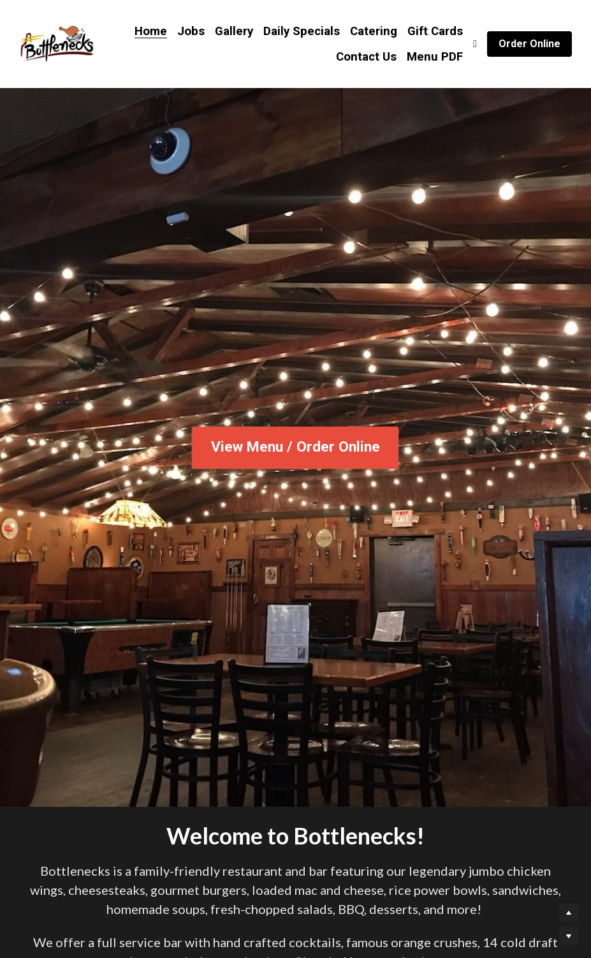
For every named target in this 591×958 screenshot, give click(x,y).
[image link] (56, 43)
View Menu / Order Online (295, 448)
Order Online (529, 44)
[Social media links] (475, 44)
